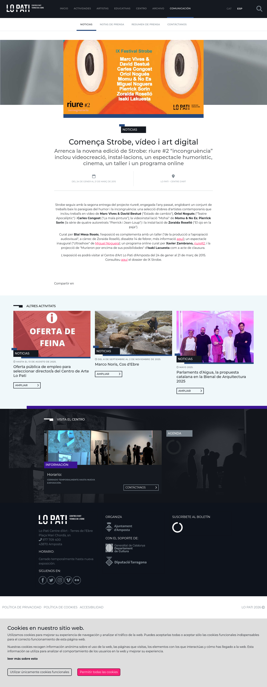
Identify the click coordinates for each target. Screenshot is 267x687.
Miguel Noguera (107, 243)
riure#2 (199, 243)
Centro (141, 8)
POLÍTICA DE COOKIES (61, 607)
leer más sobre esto (22, 658)
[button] (259, 9)
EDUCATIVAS (122, 8)
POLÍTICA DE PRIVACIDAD (21, 607)
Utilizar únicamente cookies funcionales (39, 672)
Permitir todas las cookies (99, 672)
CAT (229, 8)
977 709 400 (50, 540)
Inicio (64, 8)
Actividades (82, 8)
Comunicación (180, 8)
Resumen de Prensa (146, 24)
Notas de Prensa (112, 24)
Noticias (86, 24)
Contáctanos (177, 24)
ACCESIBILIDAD (91, 607)
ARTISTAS (103, 8)
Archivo (158, 8)
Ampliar (27, 385)
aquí (180, 239)
